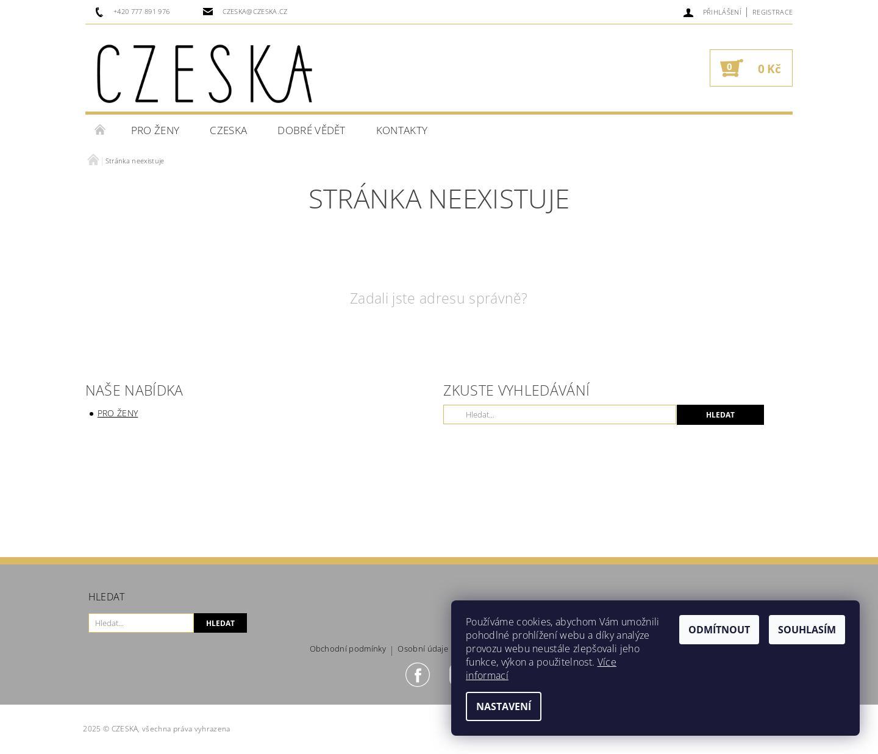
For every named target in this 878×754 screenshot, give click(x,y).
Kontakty (402, 130)
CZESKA (228, 130)
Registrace (772, 11)
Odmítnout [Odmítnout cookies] (719, 629)
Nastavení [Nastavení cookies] (503, 706)
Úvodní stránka (100, 130)
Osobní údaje (423, 649)
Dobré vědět (311, 130)
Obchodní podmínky (348, 649)
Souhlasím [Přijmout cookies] (807, 629)
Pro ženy (155, 130)
